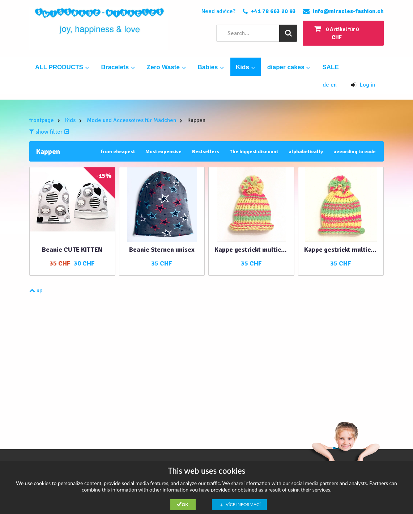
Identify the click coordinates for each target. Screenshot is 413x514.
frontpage (41, 120)
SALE (330, 67)
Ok (185, 504)
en (334, 84)
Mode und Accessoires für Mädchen (131, 120)
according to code (354, 152)
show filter (49, 131)
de (327, 84)
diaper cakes (289, 67)
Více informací (243, 504)
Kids (245, 67)
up (35, 290)
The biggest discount (254, 152)
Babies (211, 67)
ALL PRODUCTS (62, 67)
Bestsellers (205, 152)
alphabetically (306, 152)
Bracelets (118, 67)
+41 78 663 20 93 (273, 11)
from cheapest (118, 152)
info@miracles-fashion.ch (348, 11)
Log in (363, 84)
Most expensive (163, 152)
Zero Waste (166, 67)
